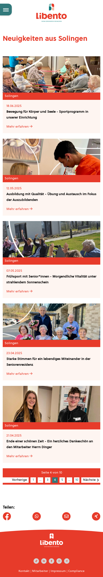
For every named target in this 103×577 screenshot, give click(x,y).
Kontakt (24, 571)
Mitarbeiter (40, 571)
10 (76, 480)
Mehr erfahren (19, 127)
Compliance (76, 571)
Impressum (58, 571)
